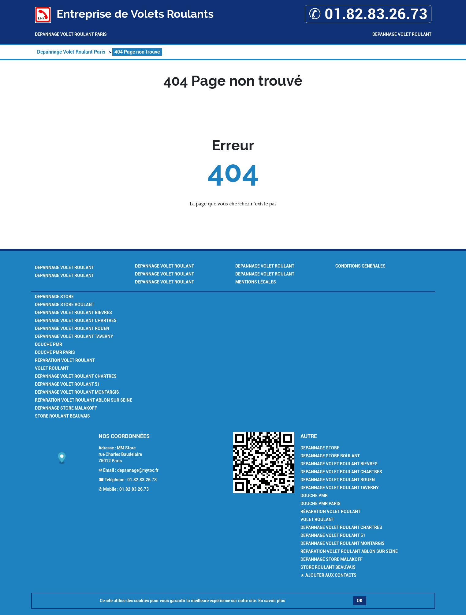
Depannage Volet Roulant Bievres (73, 312)
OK (360, 600)
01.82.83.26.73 (142, 479)
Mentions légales (255, 281)
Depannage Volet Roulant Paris (71, 34)
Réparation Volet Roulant (65, 360)
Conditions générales (360, 266)
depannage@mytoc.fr (137, 470)
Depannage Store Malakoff (66, 408)
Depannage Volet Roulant (401, 34)
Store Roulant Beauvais (62, 416)
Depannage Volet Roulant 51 (67, 384)
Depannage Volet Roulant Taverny (74, 336)
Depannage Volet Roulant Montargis (77, 392)
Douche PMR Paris (55, 352)
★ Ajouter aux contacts (328, 575)
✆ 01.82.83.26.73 (368, 14)
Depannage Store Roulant (64, 304)
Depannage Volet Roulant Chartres (76, 320)
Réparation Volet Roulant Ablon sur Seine (83, 400)
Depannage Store (54, 296)
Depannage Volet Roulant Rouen (72, 328)
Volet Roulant (52, 368)
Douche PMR (48, 344)
